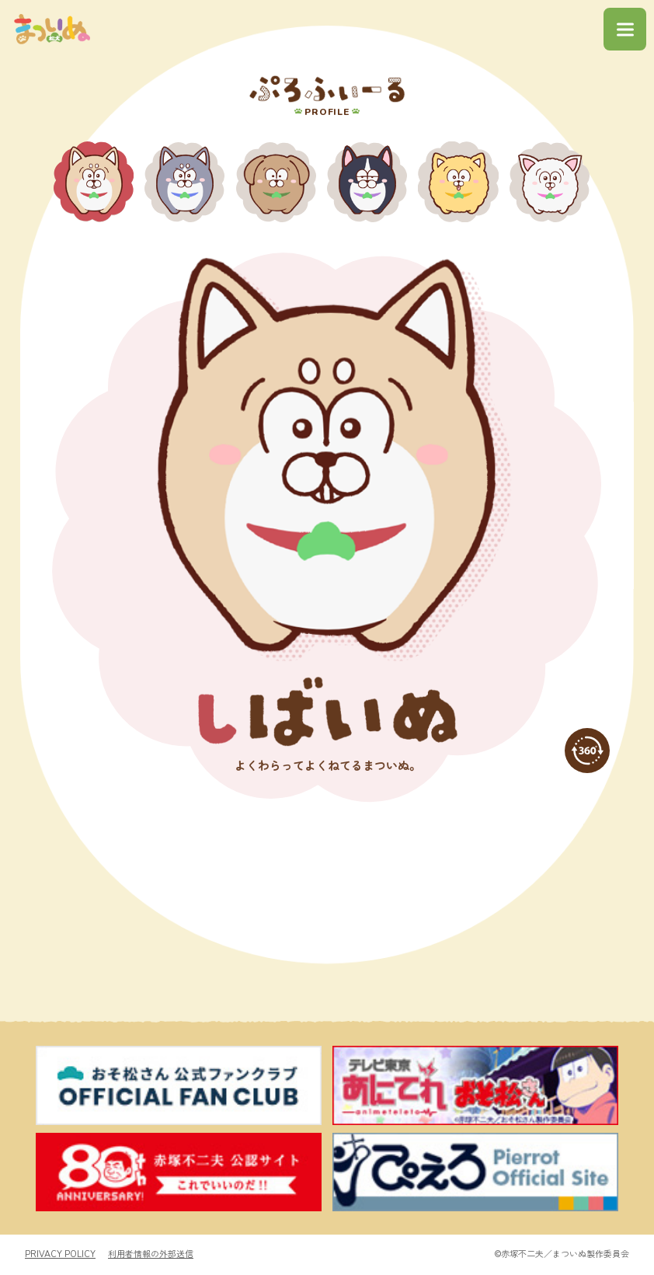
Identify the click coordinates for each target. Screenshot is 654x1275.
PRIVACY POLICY (60, 1255)
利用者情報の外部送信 (150, 1255)
